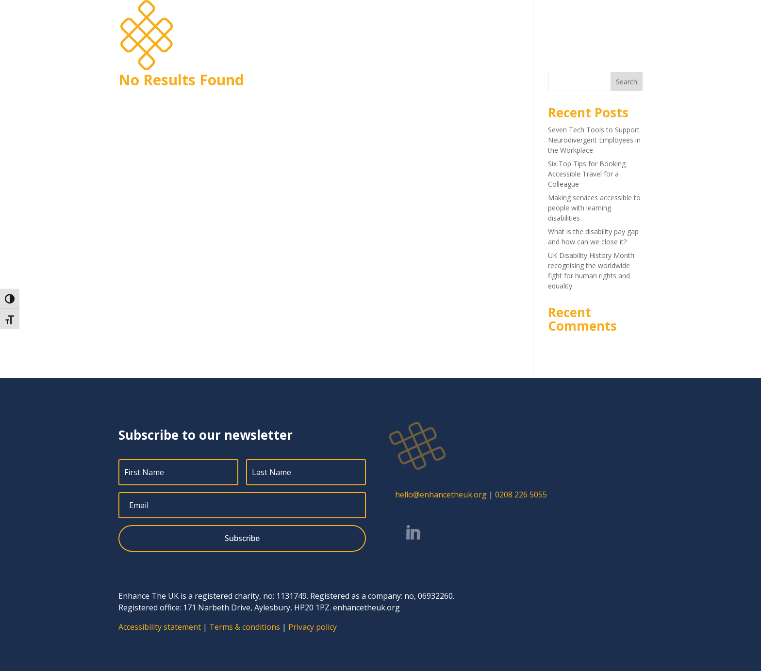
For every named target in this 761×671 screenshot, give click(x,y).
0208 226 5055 (521, 494)
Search (626, 81)
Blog (523, 22)
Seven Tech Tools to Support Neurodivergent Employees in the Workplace (594, 140)
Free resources (578, 22)
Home (374, 22)
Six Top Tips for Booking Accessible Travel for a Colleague (587, 174)
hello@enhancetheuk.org (441, 494)
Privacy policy (312, 627)
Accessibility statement (159, 627)
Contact (629, 22)
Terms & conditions (244, 627)
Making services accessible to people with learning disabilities (594, 208)
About (456, 22)
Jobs (496, 22)
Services (410, 22)
